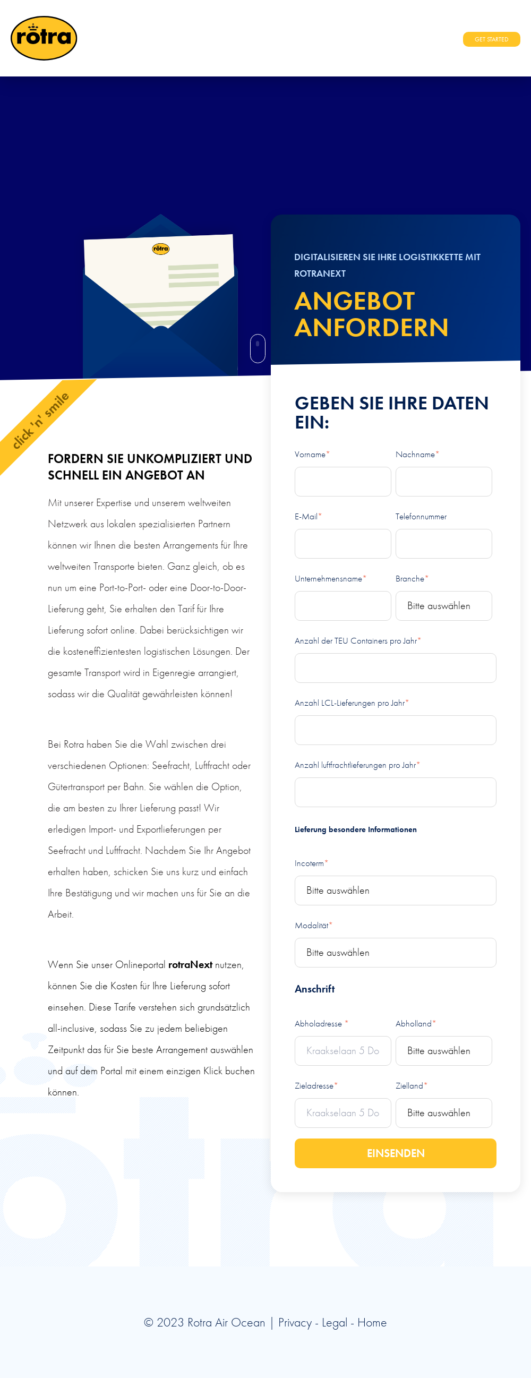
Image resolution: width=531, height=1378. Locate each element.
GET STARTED (492, 39)
